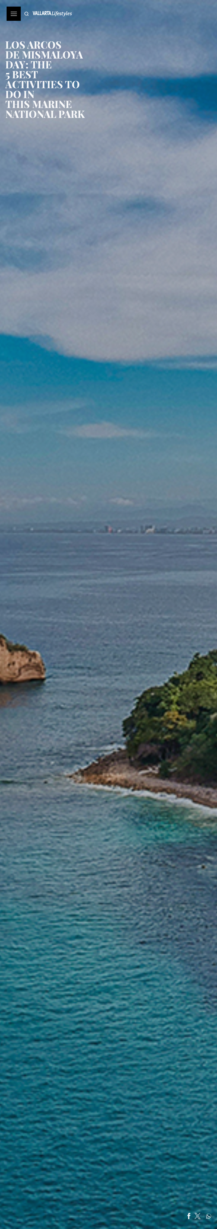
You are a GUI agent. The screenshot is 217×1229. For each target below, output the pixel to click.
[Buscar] (26, 14)
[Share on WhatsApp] (213, 1216)
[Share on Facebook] (193, 1216)
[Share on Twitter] (202, 1216)
